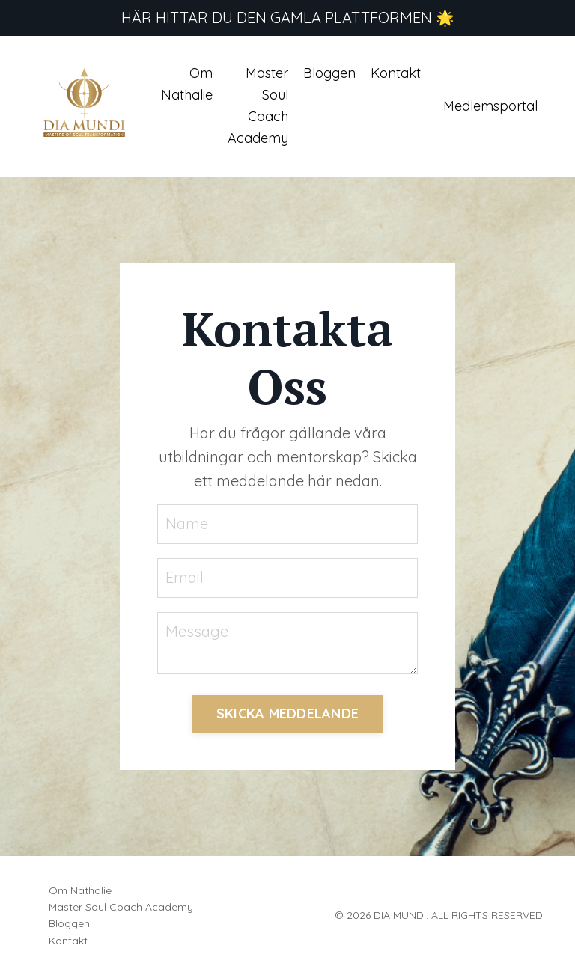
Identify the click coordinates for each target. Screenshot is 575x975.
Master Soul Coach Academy (258, 105)
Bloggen (329, 73)
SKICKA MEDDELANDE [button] (287, 713)
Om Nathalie (187, 83)
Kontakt (396, 73)
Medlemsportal (490, 105)
